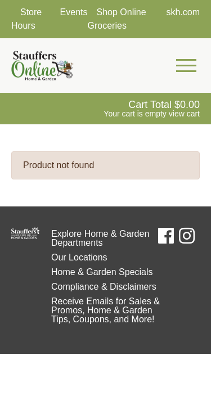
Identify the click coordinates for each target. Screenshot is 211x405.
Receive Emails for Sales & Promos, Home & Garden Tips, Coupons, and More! (105, 310)
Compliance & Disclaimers (103, 286)
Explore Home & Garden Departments (100, 238)
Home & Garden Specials (102, 272)
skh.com (183, 12)
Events (74, 12)
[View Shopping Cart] (152, 109)
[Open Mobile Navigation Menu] (186, 66)
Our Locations (79, 257)
